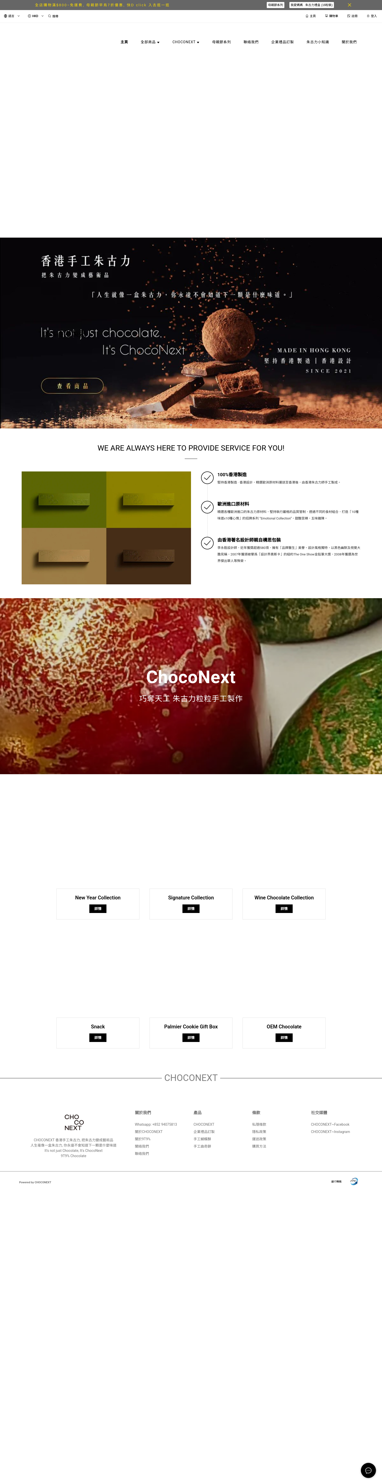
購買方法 (259, 1146)
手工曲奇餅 (202, 1146)
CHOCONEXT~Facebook (330, 1124)
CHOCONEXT (204, 1124)
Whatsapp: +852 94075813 (156, 1124)
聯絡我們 (142, 1154)
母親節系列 (275, 5)
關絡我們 (142, 1146)
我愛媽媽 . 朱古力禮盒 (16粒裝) (312, 5)
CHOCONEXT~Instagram (330, 1132)
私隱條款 (259, 1124)
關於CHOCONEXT (149, 1132)
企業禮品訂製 (204, 1132)
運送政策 (259, 1139)
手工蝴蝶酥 (202, 1139)
